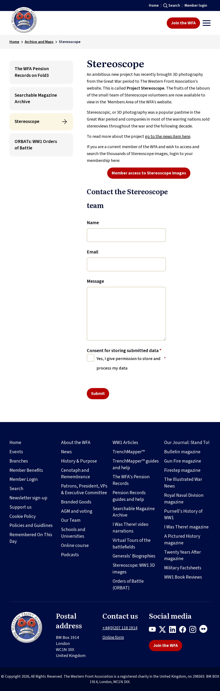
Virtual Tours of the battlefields (132, 543)
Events (16, 451)
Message (95, 281)
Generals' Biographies (134, 556)
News (66, 451)
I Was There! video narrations (130, 527)
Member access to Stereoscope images (149, 173)
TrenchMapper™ (129, 451)
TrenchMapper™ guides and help (136, 464)
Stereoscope (27, 121)
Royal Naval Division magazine (184, 498)
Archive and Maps (39, 42)
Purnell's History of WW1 (183, 514)
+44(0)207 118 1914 (119, 628)
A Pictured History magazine (182, 539)
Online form (113, 637)
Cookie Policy (22, 516)
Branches (18, 461)
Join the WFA (183, 23)
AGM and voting (76, 511)
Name (93, 222)
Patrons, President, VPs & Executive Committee (84, 489)
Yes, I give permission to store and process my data (128, 363)
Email (92, 251)
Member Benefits (26, 470)
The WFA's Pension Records (131, 480)
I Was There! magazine (186, 526)
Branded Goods (76, 501)
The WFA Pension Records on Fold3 (32, 72)
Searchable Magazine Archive (36, 98)
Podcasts (70, 554)
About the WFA (75, 442)
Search (174, 5)
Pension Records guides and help (129, 496)
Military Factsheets (182, 567)
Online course (75, 545)
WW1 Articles (125, 442)
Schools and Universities (73, 533)
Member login (196, 5)
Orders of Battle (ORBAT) (128, 584)
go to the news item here (167, 137)
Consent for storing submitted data (124, 350)
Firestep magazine (182, 470)
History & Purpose (79, 461)
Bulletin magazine (182, 451)
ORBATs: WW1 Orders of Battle (36, 144)
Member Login (23, 479)
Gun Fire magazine (182, 461)
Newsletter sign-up (28, 497)
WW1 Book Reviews (183, 577)
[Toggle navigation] (206, 23)
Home (154, 5)
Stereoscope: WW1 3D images (134, 568)
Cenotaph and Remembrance (75, 473)
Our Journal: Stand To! (187, 442)
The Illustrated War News (183, 482)
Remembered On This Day (30, 538)
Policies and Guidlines (31, 525)
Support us (20, 507)
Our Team (71, 520)
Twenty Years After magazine (182, 555)
